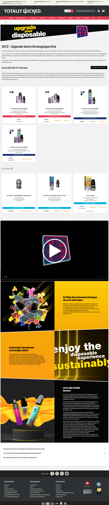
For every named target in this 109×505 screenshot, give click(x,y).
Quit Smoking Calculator (37, 496)
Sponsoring (59, 491)
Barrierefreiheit (34, 492)
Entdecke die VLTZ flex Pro (99, 67)
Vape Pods (42, 18)
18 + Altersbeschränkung (11, 496)
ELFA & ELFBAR (32, 18)
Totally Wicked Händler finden (65, 492)
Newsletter (4, 3)
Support (6, 485)
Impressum (33, 485)
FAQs (5, 487)
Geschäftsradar (12, 3)
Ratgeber (86, 18)
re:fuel (65, 397)
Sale (93, 18)
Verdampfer (61, 18)
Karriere (58, 489)
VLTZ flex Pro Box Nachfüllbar (54, 108)
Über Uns (58, 485)
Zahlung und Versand (10, 491)
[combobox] (86, 11)
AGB (31, 487)
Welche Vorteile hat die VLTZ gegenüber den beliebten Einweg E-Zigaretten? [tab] (54, 449)
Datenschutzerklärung (37, 491)
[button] (99, 11)
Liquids (11, 18)
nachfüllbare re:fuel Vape (70, 414)
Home (5, 22)
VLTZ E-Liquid (90, 195)
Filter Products (6, 168)
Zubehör (70, 18)
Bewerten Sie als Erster (27, 158)
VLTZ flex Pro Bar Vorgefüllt (90, 108)
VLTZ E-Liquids (92, 397)
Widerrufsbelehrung (36, 489)
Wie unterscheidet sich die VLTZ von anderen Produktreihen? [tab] (54, 457)
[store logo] (22, 11)
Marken (78, 18)
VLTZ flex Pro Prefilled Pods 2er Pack (54, 195)
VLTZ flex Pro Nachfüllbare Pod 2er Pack (19, 195)
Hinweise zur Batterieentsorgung (40, 494)
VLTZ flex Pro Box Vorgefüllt (19, 108)
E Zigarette (52, 18)
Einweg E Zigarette (21, 18)
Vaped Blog (59, 496)
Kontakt (20, 3)
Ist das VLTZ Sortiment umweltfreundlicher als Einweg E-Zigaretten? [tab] (54, 453)
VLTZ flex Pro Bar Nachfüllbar (19, 147)
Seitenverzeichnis (61, 494)
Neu (99, 18)
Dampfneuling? (9, 489)
